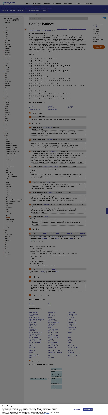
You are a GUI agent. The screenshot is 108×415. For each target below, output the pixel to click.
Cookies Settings (77, 411)
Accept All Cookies (88, 411)
